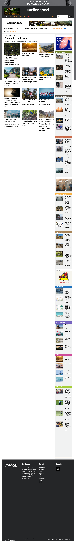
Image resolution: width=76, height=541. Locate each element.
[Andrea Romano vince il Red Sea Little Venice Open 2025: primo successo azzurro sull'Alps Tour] (59, 413)
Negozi (6, 31)
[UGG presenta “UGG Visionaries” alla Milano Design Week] (59, 141)
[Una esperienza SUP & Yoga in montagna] (59, 347)
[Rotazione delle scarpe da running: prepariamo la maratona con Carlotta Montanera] (59, 127)
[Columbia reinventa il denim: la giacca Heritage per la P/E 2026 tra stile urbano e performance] (59, 159)
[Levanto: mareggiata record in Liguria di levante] (59, 291)
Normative (67, 539)
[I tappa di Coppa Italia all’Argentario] (59, 372)
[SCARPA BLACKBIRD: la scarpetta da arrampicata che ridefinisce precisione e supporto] (59, 85)
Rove (22, 29)
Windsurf (40, 29)
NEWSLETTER (22, 16)
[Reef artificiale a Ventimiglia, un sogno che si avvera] (59, 314)
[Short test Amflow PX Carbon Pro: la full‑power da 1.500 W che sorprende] (59, 236)
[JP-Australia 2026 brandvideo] (59, 359)
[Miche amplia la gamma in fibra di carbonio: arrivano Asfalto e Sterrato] (59, 198)
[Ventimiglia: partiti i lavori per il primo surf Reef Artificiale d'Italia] (59, 298)
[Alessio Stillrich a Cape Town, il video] (59, 326)
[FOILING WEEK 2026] (59, 365)
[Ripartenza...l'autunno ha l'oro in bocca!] (59, 120)
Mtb (32, 29)
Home (5, 16)
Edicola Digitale (13, 16)
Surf (35, 29)
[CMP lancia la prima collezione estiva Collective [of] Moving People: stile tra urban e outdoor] (59, 148)
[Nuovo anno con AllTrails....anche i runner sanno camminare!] (59, 100)
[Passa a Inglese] (28, 16)
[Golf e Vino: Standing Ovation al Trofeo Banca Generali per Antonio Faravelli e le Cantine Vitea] (59, 391)
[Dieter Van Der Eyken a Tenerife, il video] (59, 333)
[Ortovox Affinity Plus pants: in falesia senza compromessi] (59, 77)
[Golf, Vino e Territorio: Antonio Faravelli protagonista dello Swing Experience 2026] (59, 424)
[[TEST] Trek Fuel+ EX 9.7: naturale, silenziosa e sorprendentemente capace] (59, 245)
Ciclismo (27, 29)
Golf (40, 482)
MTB (40, 475)
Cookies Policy (50, 539)
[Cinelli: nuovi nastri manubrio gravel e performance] (59, 224)
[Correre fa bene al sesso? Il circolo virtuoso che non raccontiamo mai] (59, 109)
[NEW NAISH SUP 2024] (59, 340)
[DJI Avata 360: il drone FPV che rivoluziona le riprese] (59, 217)
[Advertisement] (66, 447)
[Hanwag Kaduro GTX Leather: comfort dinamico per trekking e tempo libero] (59, 67)
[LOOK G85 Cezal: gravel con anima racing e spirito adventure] (59, 208)
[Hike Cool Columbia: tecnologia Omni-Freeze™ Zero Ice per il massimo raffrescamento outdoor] (59, 56)
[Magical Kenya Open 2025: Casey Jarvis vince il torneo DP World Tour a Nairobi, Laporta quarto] (59, 402)
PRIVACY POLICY (59, 539)
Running (17, 29)
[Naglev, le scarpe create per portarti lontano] (59, 170)
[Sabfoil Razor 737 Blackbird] (59, 379)
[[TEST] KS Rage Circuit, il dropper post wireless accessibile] (59, 262)
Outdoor (10, 29)
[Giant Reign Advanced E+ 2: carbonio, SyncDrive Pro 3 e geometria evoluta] (59, 254)
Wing (46, 29)
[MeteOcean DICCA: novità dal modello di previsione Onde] (59, 307)
